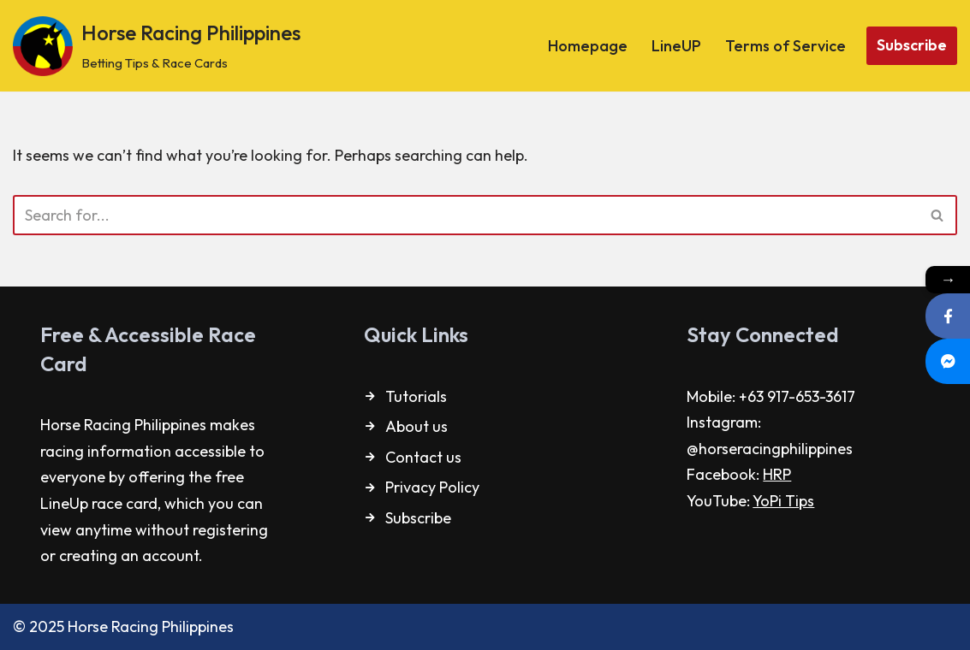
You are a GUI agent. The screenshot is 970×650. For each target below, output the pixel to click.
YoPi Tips (783, 501)
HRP (777, 474)
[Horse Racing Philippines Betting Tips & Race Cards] (157, 45)
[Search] (466, 215)
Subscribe (912, 45)
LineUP (676, 46)
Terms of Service (785, 46)
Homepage (588, 46)
